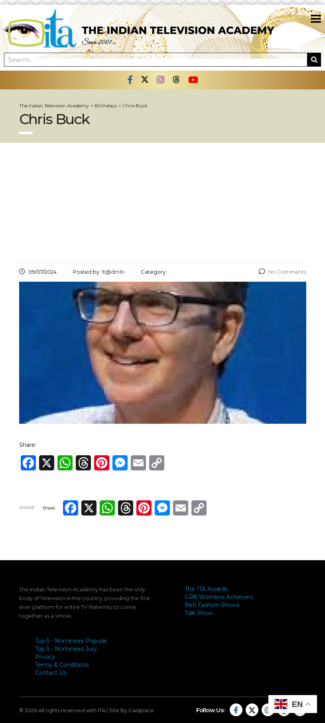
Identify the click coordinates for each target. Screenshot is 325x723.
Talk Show (199, 612)
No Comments (282, 272)
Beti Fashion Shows (212, 604)
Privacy (45, 656)
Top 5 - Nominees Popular (71, 640)
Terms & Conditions (62, 664)
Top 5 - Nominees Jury (66, 648)
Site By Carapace (131, 710)
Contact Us (50, 672)
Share (27, 507)
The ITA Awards (206, 589)
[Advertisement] (162, 203)
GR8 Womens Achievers (219, 597)
